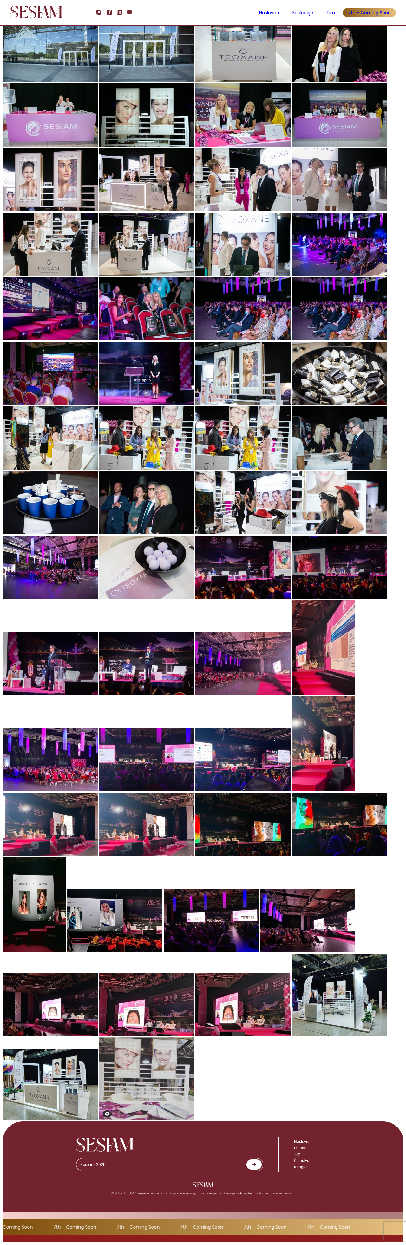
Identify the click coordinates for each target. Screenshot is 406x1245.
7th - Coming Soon (369, 13)
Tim (330, 13)
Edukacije (302, 13)
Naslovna (269, 13)
